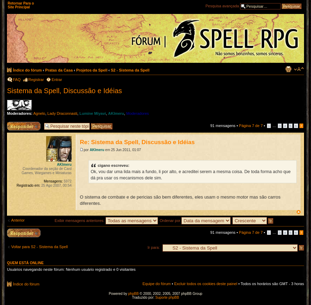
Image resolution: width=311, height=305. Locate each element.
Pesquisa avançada (222, 6)
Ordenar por (195, 220)
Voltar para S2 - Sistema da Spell (39, 247)
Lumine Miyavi (92, 113)
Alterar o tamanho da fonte (299, 69)
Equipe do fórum (157, 284)
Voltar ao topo (299, 212)
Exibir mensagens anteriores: (106, 220)
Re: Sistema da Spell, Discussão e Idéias (137, 142)
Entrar (57, 79)
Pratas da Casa (59, 70)
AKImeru (116, 113)
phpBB (133, 294)
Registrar (36, 79)
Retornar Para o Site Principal (21, 5)
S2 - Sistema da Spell (130, 70)
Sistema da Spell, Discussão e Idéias (64, 91)
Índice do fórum (27, 70)
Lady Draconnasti (63, 113)
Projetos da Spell (91, 70)
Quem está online (25, 263)
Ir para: (153, 247)
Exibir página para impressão (288, 69)
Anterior (18, 220)
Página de (251, 126)
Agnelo (39, 113)
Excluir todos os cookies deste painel (205, 284)
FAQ (17, 79)
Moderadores (137, 113)
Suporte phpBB (167, 297)
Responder (16, 124)
